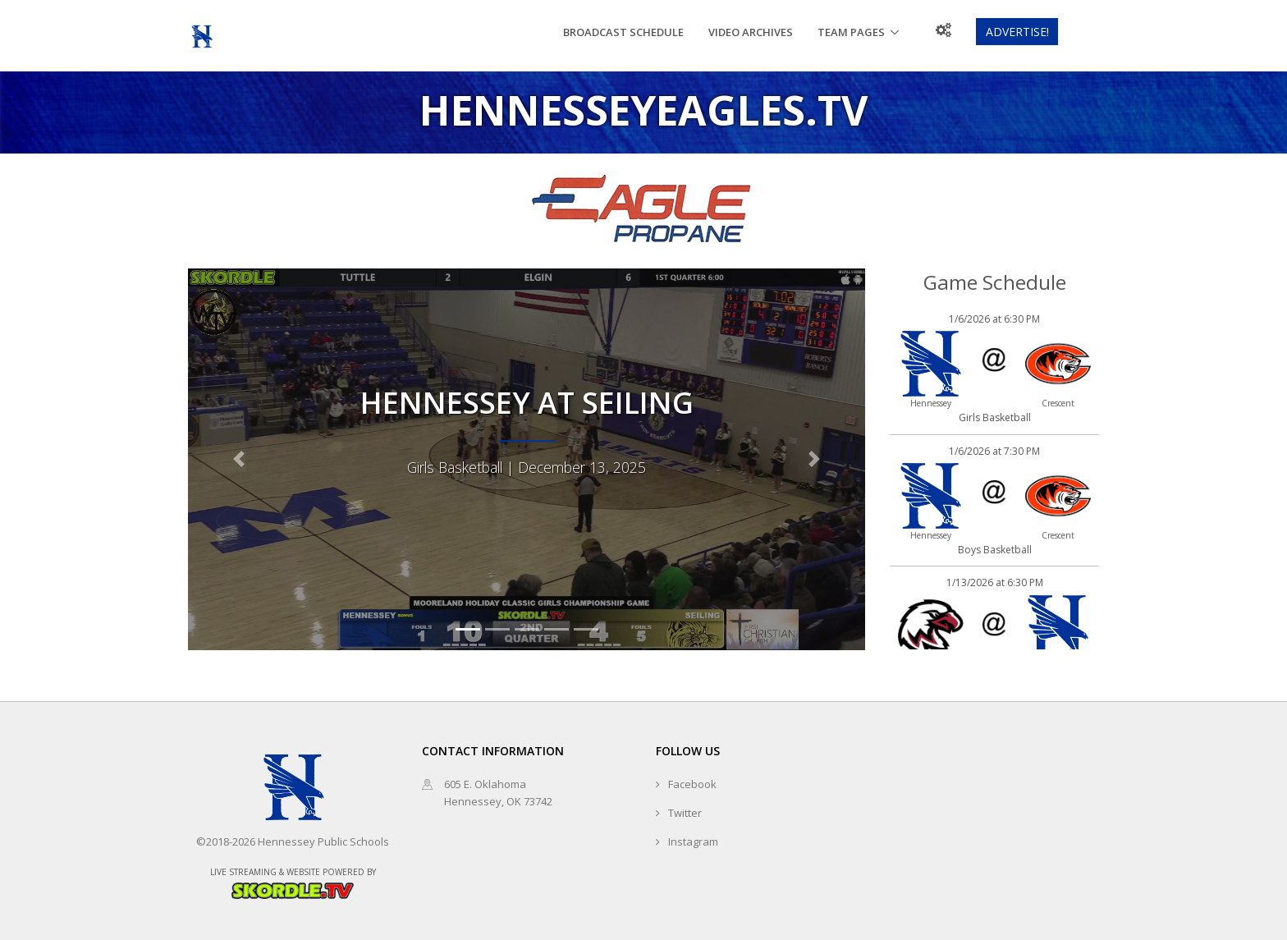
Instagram (693, 841)
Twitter (685, 812)
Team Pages (851, 32)
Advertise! (1017, 31)
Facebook (692, 784)
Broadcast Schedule (623, 32)
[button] (239, 458)
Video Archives (750, 32)
